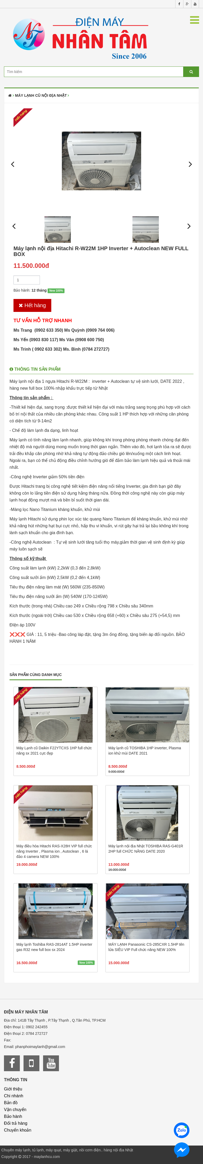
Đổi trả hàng (15, 1123)
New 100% (56, 290)
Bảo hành (13, 1116)
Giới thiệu (13, 1089)
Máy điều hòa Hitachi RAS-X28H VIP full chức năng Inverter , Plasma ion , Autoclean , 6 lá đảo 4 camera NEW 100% (54, 851)
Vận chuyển (15, 1109)
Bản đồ (11, 1102)
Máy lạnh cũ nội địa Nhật (41, 95)
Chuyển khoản (17, 1130)
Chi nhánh (13, 1096)
